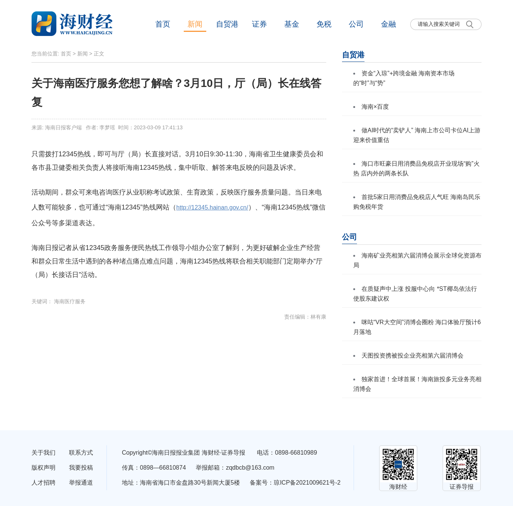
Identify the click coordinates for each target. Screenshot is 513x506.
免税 (324, 24)
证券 (259, 24)
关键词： (43, 301)
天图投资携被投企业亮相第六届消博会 (413, 355)
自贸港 (227, 24)
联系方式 (81, 452)
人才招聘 (44, 482)
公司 (356, 24)
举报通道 (81, 482)
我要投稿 (81, 467)
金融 (388, 24)
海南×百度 (375, 106)
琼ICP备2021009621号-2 (307, 482)
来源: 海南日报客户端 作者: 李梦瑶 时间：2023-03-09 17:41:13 (107, 127)
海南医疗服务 (70, 301)
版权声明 (44, 467)
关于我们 (44, 452)
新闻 (195, 24)
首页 (162, 24)
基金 (291, 24)
